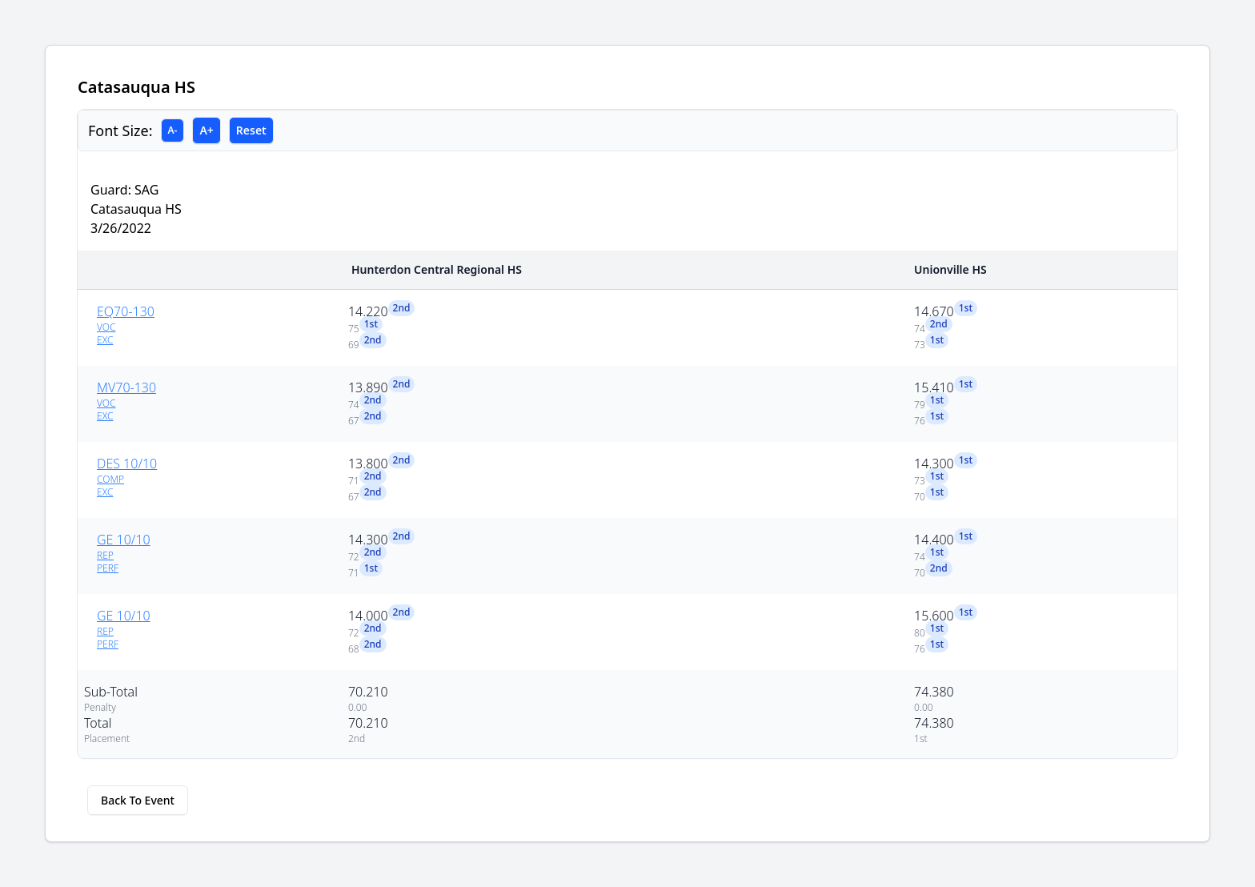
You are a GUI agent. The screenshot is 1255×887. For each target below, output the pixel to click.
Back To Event (137, 800)
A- (173, 130)
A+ (206, 130)
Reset (251, 130)
